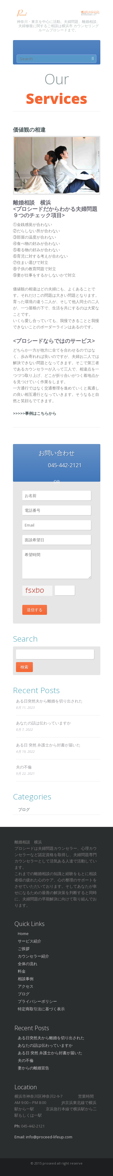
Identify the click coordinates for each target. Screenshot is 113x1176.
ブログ (24, 809)
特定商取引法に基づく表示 (41, 1009)
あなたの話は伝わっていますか (43, 723)
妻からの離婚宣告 (33, 1068)
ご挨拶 (24, 948)
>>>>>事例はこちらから (34, 413)
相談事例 (25, 978)
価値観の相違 (29, 129)
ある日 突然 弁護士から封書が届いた (48, 745)
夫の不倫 (24, 767)
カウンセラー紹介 (33, 956)
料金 (22, 971)
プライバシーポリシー (37, 1001)
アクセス (25, 986)
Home (23, 933)
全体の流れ (27, 963)
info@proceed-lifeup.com (49, 1137)
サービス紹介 (29, 941)
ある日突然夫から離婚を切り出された (49, 701)
